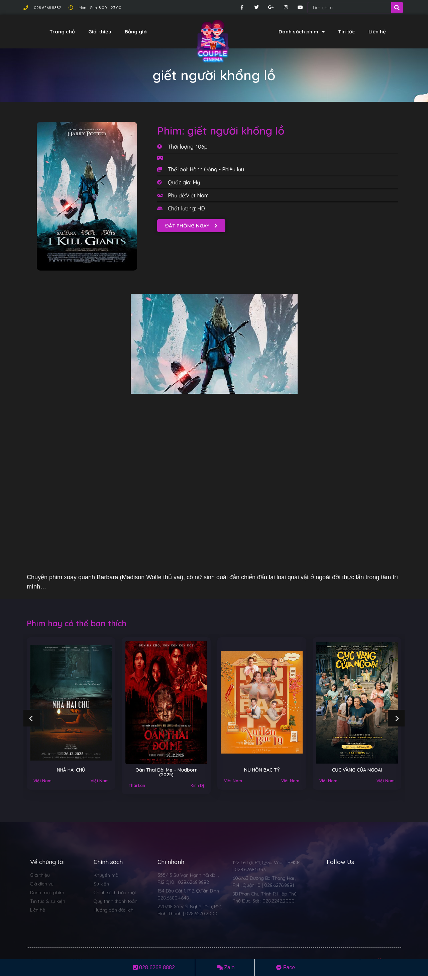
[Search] (397, 7)
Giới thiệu (99, 31)
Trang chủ (62, 31)
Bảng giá (136, 31)
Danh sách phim (302, 32)
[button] (191, 225)
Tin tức (346, 31)
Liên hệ (377, 31)
